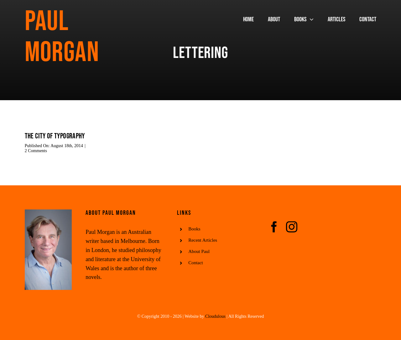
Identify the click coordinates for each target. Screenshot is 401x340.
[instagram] (291, 227)
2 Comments (36, 150)
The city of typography (55, 136)
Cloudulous (215, 316)
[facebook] (274, 227)
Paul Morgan (62, 37)
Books (194, 228)
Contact (195, 262)
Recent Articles (202, 240)
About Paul (199, 251)
